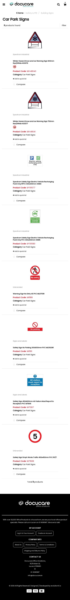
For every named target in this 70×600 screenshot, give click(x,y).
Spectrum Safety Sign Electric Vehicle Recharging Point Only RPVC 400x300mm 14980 (33, 183)
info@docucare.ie (35, 575)
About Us (18, 545)
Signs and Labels (20, 341)
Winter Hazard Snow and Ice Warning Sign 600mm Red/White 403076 (33, 62)
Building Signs (47, 13)
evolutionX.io (56, 586)
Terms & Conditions (46, 545)
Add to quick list (19, 79)
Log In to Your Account (25, 533)
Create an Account (45, 533)
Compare (18, 84)
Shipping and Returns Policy (34, 551)
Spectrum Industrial (21, 54)
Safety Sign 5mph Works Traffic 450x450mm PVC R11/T (35, 457)
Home (19, 13)
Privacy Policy (30, 545)
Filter (64, 25)
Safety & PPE (31, 13)
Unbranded (17, 287)
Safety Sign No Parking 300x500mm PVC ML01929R (33, 348)
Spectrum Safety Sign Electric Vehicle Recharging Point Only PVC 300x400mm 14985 (33, 239)
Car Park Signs (28, 74)
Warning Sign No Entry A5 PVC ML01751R (28, 294)
